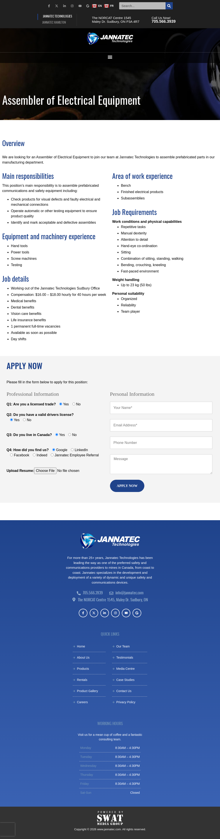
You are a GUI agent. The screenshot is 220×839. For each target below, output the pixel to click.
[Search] (169, 5)
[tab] (57, 17)
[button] (110, 57)
